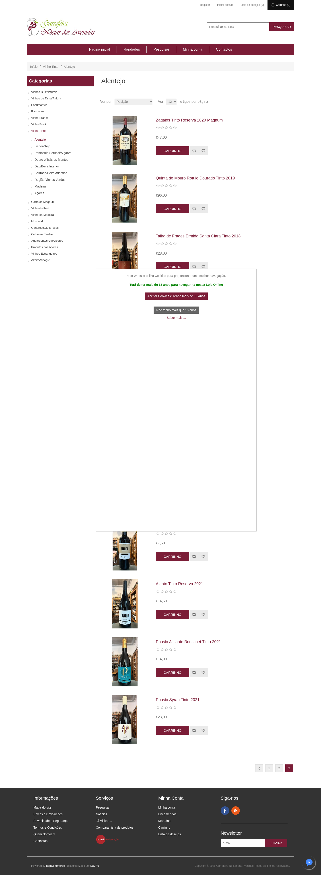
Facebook (225, 810)
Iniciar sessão (225, 4)
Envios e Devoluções (48, 814)
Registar (205, 4)
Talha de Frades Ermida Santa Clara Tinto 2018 (198, 236)
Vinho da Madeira (42, 214)
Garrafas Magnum (43, 202)
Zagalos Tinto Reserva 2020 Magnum (189, 120)
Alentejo (40, 139)
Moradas (164, 821)
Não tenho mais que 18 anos (176, 310)
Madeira (40, 186)
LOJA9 (94, 865)
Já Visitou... (104, 821)
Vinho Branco (40, 117)
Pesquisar (161, 49)
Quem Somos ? (44, 834)
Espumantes (39, 105)
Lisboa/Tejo (42, 146)
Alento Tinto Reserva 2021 (179, 584)
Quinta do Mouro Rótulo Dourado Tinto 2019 (195, 178)
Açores (39, 193)
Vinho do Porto (40, 208)
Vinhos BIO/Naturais (44, 92)
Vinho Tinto (50, 66)
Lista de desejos (169, 834)
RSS (235, 810)
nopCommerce (55, 865)
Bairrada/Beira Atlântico (51, 173)
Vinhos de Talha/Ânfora (46, 98)
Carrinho (164, 827)
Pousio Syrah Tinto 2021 (178, 700)
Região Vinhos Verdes (50, 179)
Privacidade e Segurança (50, 821)
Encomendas (167, 814)
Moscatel (37, 221)
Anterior (259, 768)
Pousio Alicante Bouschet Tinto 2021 (188, 642)
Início (33, 66)
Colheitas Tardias (42, 234)
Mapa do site (42, 807)
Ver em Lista (290, 101)
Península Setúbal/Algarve (53, 153)
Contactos (224, 49)
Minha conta (192, 49)
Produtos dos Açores (44, 247)
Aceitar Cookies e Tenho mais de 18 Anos (176, 296)
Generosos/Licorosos (45, 227)
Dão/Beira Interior (47, 166)
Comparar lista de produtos (115, 827)
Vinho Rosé (38, 124)
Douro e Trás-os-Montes (51, 159)
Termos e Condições (47, 827)
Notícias (101, 814)
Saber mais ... (176, 317)
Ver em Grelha (282, 101)
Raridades (131, 49)
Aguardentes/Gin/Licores (47, 240)
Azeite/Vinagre (40, 260)
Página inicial (99, 49)
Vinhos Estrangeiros (44, 253)
